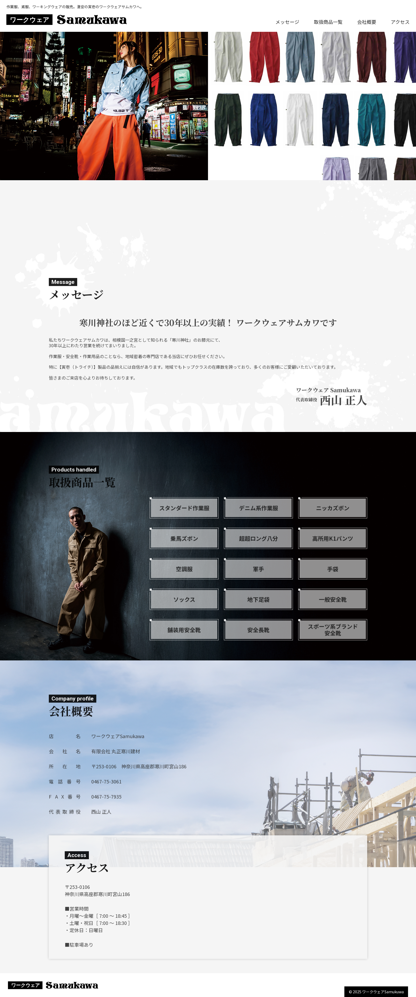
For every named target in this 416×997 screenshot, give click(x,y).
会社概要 (366, 21)
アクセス (400, 21)
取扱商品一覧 (328, 21)
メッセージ (287, 21)
